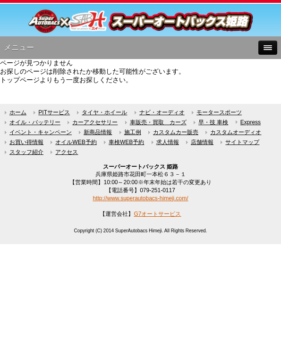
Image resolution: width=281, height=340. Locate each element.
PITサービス (54, 112)
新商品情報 (98, 132)
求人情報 (167, 142)
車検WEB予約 (126, 142)
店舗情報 (202, 142)
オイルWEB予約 (75, 142)
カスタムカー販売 (175, 132)
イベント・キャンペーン (40, 132)
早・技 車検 (213, 122)
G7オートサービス (157, 214)
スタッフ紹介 (26, 152)
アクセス (66, 152)
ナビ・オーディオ (162, 112)
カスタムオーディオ (235, 132)
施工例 (132, 132)
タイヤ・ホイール (104, 112)
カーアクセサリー (95, 122)
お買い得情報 (26, 142)
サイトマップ (242, 142)
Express (250, 122)
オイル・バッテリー (34, 122)
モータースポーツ (219, 112)
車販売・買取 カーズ (158, 122)
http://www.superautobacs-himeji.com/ (140, 198)
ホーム (17, 112)
